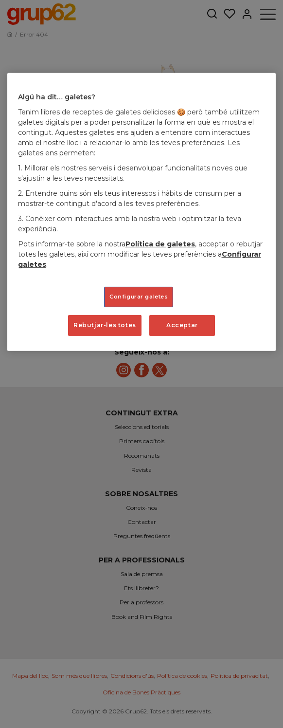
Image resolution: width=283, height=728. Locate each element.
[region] (141, 212)
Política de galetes (160, 244)
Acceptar (182, 325)
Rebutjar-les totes (104, 325)
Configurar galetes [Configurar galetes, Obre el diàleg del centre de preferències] (138, 296)
